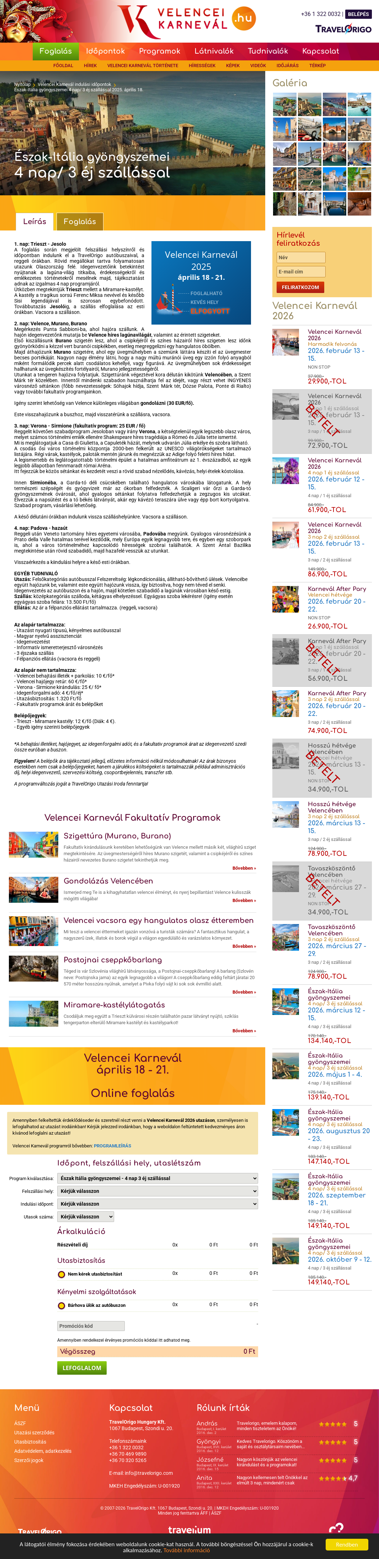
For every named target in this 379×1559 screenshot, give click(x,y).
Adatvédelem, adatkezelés (42, 1451)
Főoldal (63, 65)
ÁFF (204, 1513)
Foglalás (56, 51)
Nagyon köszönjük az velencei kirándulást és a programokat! (267, 1462)
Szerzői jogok (28, 1460)
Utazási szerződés (34, 1432)
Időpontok (105, 51)
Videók (258, 65)
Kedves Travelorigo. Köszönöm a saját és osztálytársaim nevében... (271, 1444)
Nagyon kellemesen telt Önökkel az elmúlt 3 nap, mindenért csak (272, 1480)
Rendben (347, 1544)
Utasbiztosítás (30, 1442)
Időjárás (288, 65)
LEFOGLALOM (82, 1368)
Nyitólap (22, 84)
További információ (187, 1550)
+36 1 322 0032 (126, 1447)
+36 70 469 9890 (127, 1454)
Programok (159, 51)
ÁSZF (20, 1423)
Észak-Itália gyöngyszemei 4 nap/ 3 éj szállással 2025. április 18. (78, 89)
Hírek (90, 65)
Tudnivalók (268, 51)
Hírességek (202, 65)
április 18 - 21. (201, 277)
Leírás (34, 222)
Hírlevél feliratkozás (298, 239)
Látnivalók (214, 51)
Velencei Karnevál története (142, 65)
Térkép (317, 65)
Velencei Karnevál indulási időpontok (74, 84)
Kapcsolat (320, 51)
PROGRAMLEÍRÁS (112, 1145)
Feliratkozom (300, 287)
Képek (233, 65)
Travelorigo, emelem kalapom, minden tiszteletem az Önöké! (267, 1426)
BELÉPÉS (358, 14)
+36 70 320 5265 (127, 1460)
